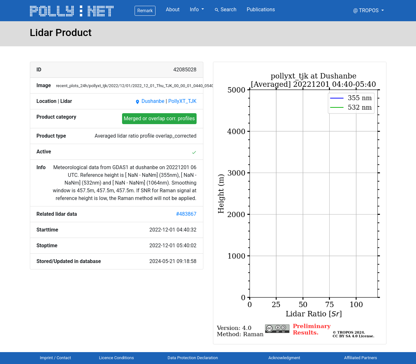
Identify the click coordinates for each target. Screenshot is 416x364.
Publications (261, 9)
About (173, 9)
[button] (368, 10)
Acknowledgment (284, 357)
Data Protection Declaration (193, 357)
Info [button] (195, 9)
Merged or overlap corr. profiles (159, 118)
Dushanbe (149, 101)
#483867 (186, 214)
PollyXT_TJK (182, 101)
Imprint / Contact (55, 357)
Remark (145, 10)
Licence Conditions (116, 357)
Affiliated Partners (360, 357)
